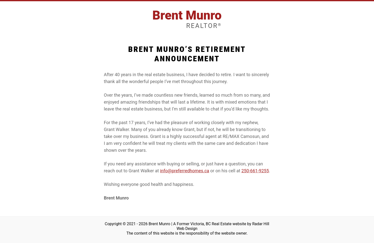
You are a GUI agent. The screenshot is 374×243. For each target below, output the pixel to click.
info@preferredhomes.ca (184, 170)
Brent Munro (187, 19)
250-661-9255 (255, 170)
